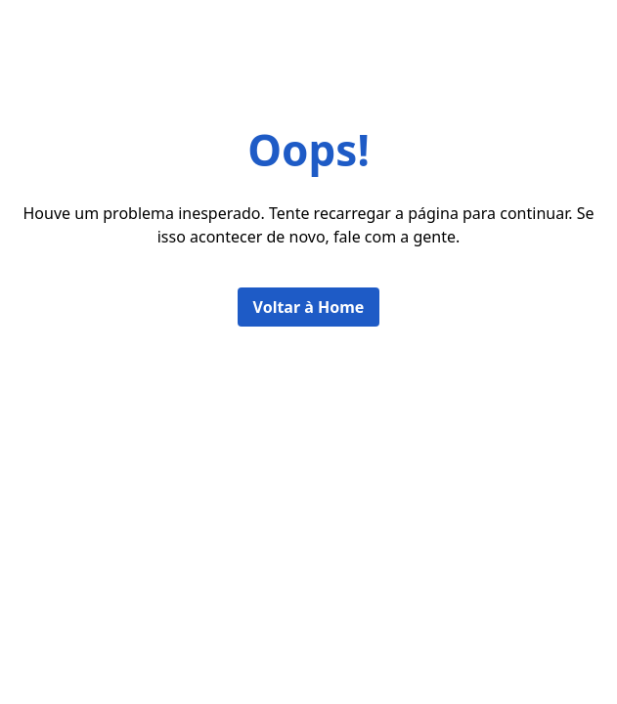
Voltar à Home (309, 307)
